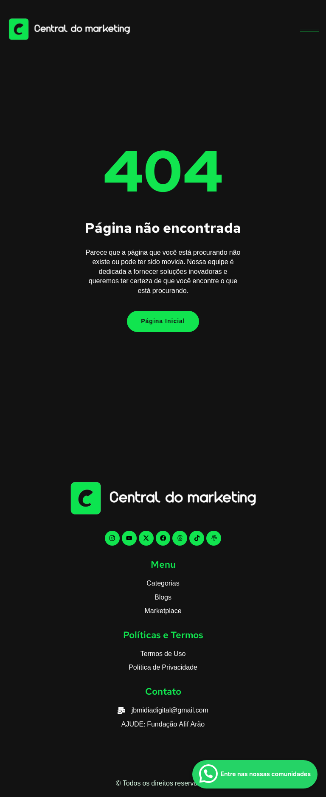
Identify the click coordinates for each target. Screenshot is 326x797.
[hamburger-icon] (309, 29)
